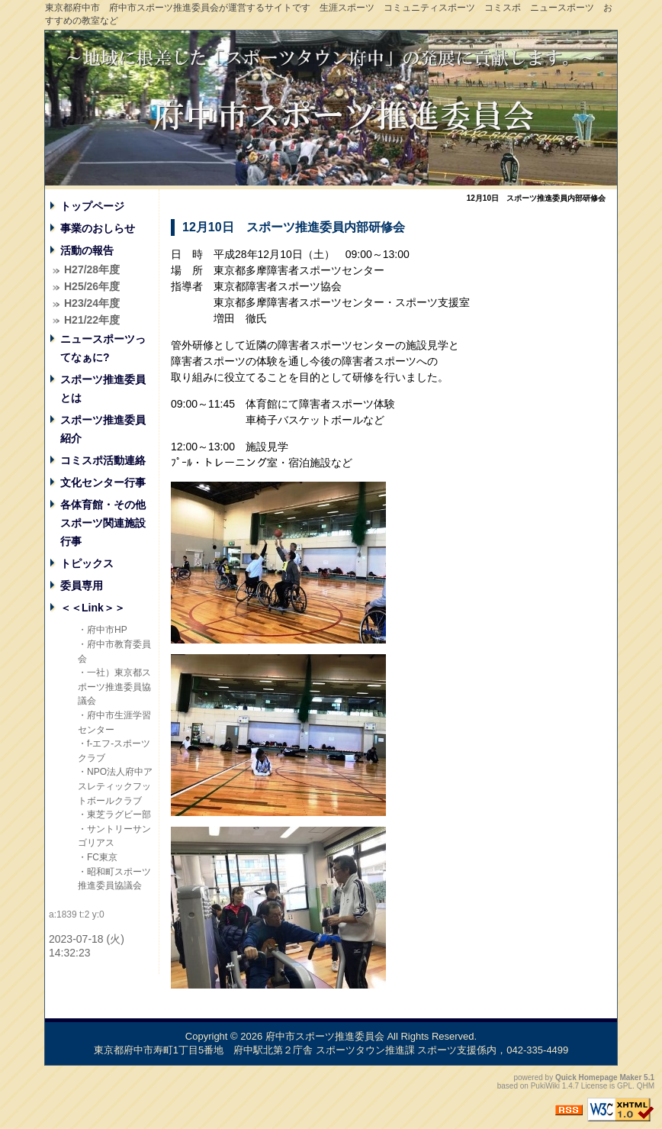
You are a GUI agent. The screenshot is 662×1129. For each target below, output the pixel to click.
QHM (645, 1086)
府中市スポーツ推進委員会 (324, 1036)
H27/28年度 (92, 269)
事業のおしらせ (97, 228)
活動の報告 (87, 250)
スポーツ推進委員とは (103, 388)
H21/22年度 (92, 320)
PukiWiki (545, 1086)
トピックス (87, 563)
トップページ (92, 206)
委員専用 (81, 585)
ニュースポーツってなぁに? (103, 348)
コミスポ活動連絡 (103, 460)
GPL (624, 1086)
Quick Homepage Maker (598, 1077)
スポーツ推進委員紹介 (103, 429)
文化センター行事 (103, 482)
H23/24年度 (92, 303)
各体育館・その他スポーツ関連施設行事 (103, 522)
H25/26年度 (92, 286)
